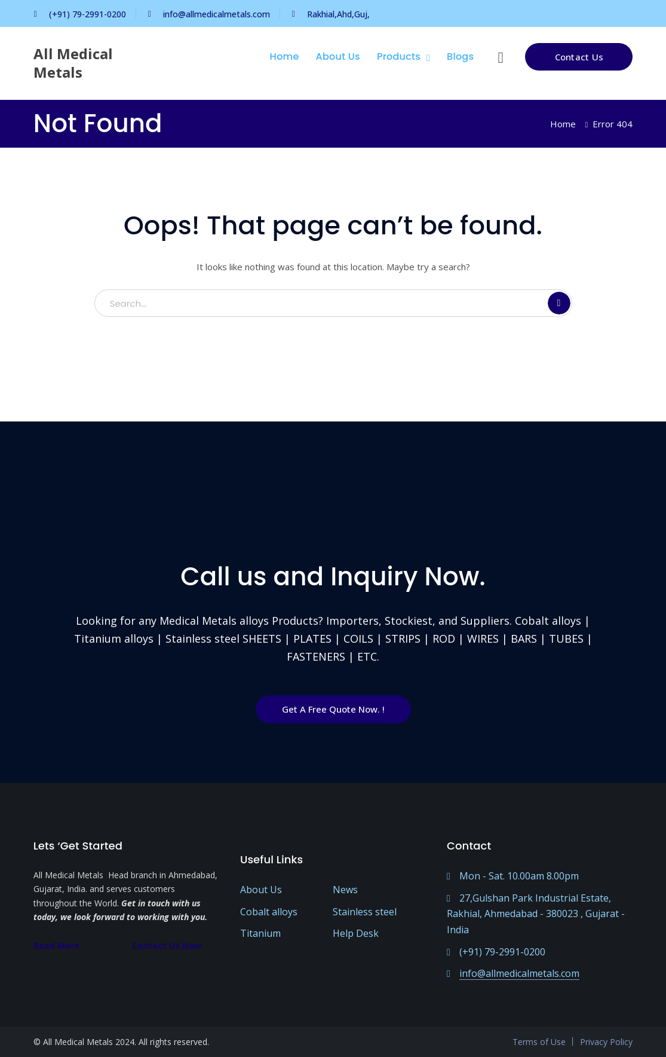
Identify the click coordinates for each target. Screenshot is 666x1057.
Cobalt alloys (268, 911)
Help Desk (356, 933)
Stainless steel (365, 911)
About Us (261, 889)
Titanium (260, 933)
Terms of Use (539, 1041)
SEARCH (559, 303)
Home (563, 124)
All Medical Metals (73, 63)
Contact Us (579, 57)
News (345, 889)
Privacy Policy (606, 1041)
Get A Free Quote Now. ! (333, 709)
